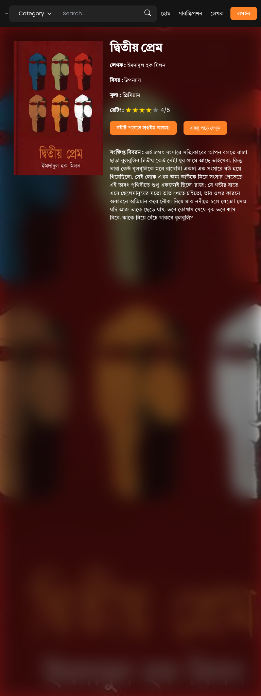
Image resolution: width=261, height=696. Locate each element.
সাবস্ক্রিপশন (190, 13)
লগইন (243, 13)
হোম (165, 13)
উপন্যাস (125, 80)
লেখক (217, 13)
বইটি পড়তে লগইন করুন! (143, 128)
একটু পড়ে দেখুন (205, 128)
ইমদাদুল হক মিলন (138, 65)
